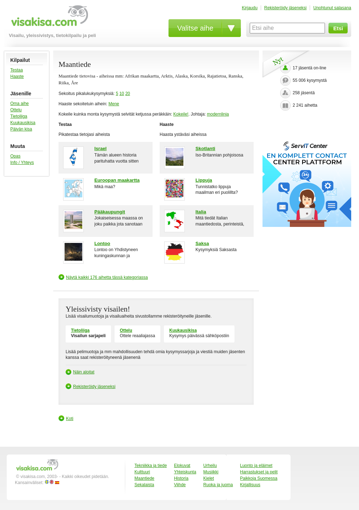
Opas (15, 156)
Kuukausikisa (22, 122)
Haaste (17, 76)
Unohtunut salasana (332, 7)
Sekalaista (144, 484)
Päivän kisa (21, 129)
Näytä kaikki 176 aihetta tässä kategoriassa (107, 277)
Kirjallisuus (250, 484)
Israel (100, 148)
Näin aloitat (83, 372)
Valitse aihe (195, 28)
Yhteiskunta (185, 471)
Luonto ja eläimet (256, 465)
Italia (200, 211)
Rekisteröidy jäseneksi (285, 7)
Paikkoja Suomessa (258, 478)
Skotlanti (205, 148)
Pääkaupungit (109, 211)
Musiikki (211, 471)
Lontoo (102, 243)
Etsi (338, 28)
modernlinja (218, 114)
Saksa (202, 243)
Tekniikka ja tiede (150, 465)
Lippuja (203, 180)
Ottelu (16, 109)
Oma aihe (19, 103)
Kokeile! (180, 114)
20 (127, 93)
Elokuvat (182, 465)
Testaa (16, 70)
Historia (181, 478)
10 (121, 93)
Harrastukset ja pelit (259, 471)
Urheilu (210, 465)
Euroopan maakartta (117, 180)
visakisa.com (48, 18)
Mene (114, 103)
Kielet (208, 478)
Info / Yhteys (22, 162)
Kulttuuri (142, 471)
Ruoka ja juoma (218, 484)
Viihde (180, 484)
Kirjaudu (250, 7)
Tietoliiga (18, 116)
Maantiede (144, 478)
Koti (69, 418)
